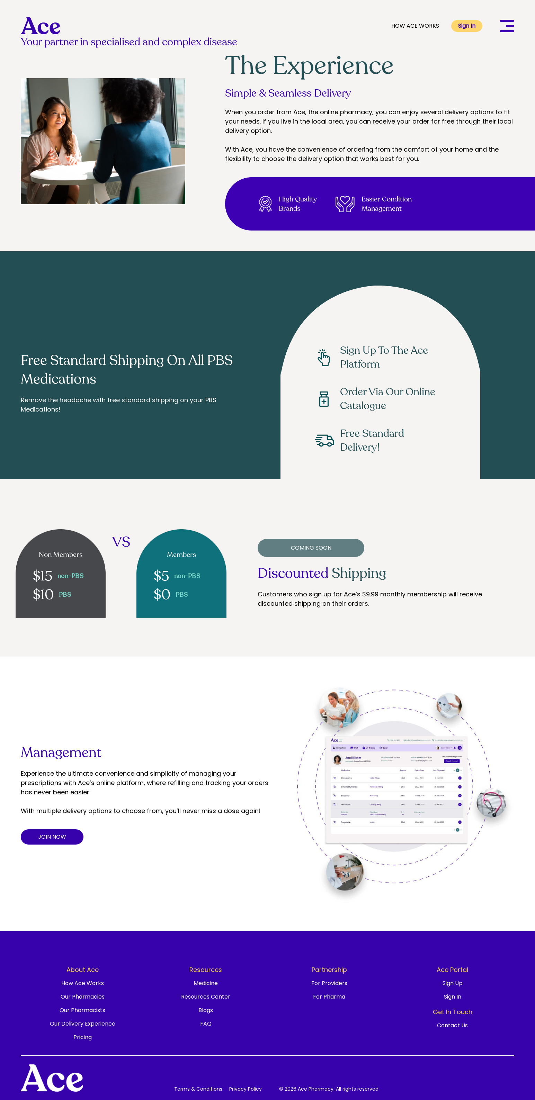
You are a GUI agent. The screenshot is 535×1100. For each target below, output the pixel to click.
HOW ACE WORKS (415, 26)
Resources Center (205, 997)
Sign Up (453, 983)
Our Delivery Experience (82, 1024)
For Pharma (329, 997)
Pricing (82, 1037)
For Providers (329, 983)
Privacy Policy (245, 1088)
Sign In (466, 26)
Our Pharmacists (82, 1010)
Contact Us (452, 1025)
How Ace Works (82, 983)
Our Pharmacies (83, 997)
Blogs (205, 1010)
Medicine (206, 983)
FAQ (206, 1024)
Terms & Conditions (198, 1088)
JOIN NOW (52, 837)
